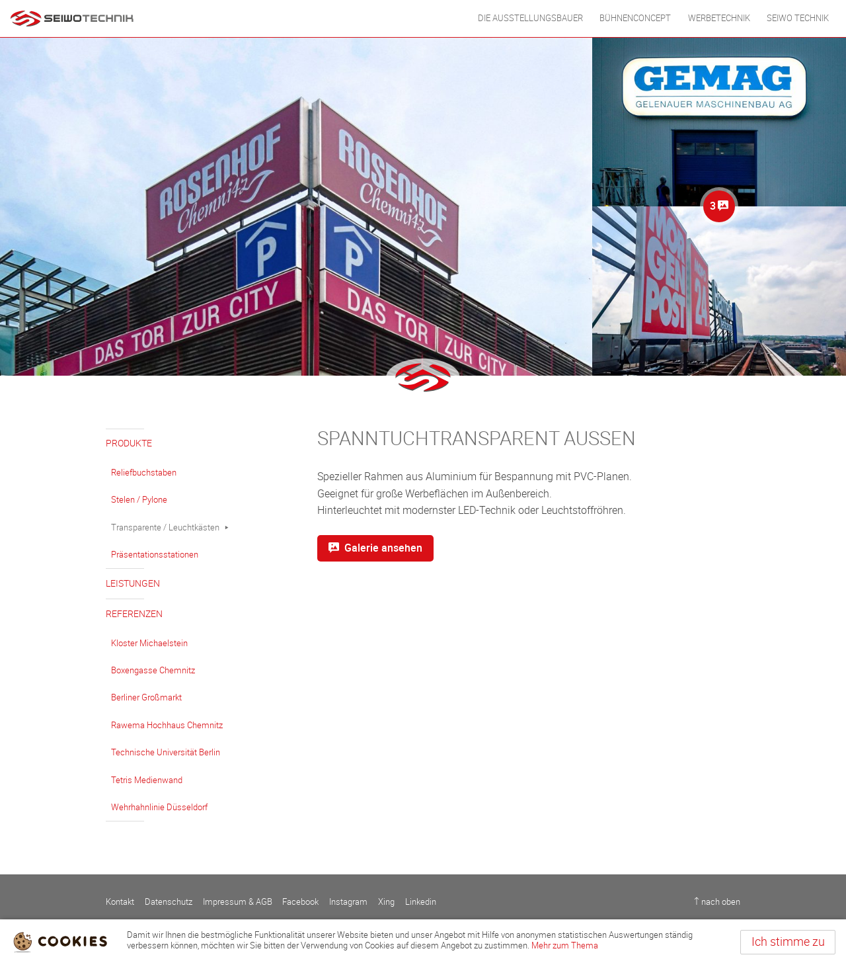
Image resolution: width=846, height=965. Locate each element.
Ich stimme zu (788, 941)
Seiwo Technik (798, 18)
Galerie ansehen (375, 548)
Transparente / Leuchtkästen (165, 527)
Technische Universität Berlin (165, 752)
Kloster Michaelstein (149, 643)
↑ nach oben (717, 902)
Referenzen (134, 614)
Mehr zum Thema (564, 945)
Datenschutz (168, 902)
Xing (386, 902)
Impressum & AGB (237, 902)
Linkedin (420, 902)
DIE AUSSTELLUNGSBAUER (530, 18)
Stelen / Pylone (139, 500)
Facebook (300, 902)
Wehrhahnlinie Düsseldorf (159, 807)
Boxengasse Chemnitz (153, 670)
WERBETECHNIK (719, 18)
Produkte (129, 443)
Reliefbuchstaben (143, 473)
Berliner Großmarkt (146, 697)
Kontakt (120, 902)
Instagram (348, 902)
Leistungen (133, 583)
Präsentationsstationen (154, 555)
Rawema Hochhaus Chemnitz (167, 725)
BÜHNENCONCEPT (635, 18)
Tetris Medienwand (146, 780)
